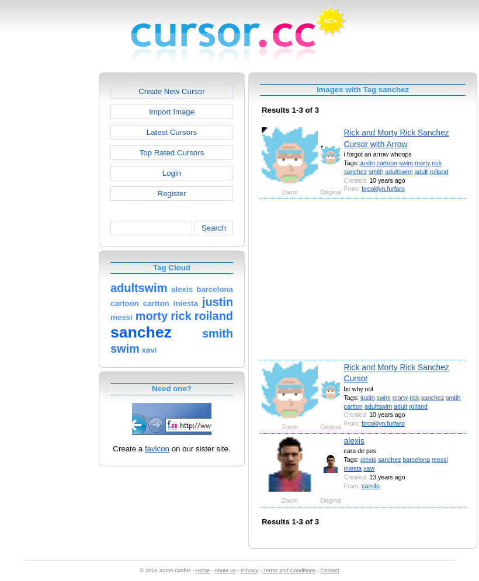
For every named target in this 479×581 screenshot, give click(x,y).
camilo (371, 485)
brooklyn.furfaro (383, 188)
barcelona (416, 459)
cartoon (387, 162)
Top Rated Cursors (172, 152)
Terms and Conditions (289, 570)
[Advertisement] (48, 247)
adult (421, 171)
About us (225, 570)
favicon (157, 448)
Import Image (172, 111)
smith (376, 171)
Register (171, 193)
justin (367, 162)
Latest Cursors (172, 132)
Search (214, 228)
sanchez (355, 171)
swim (406, 162)
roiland (438, 171)
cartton (353, 406)
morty (423, 162)
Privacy (249, 570)
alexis (354, 441)
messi (440, 459)
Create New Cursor (171, 91)
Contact (330, 570)
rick (437, 162)
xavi (368, 468)
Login (171, 173)
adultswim (398, 171)
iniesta (353, 468)
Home (203, 570)
